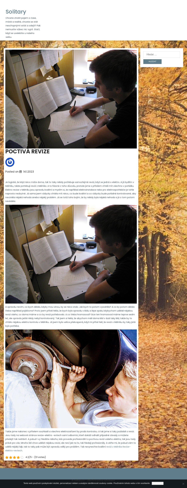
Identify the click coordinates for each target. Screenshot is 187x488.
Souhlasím (157, 483)
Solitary (16, 12)
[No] (183, 483)
